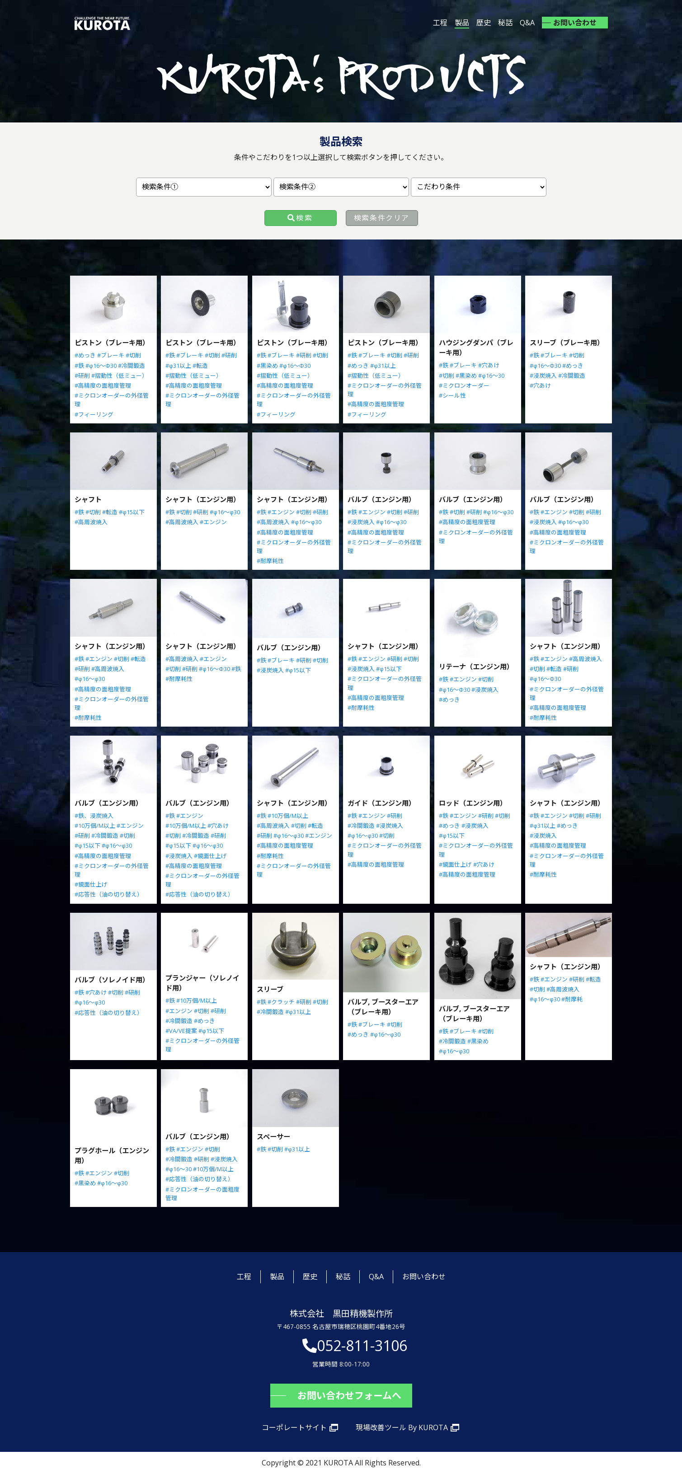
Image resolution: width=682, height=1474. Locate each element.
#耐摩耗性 (270, 561)
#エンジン (213, 522)
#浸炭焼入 (543, 375)
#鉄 (79, 365)
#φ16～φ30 (225, 512)
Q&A (527, 23)
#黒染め (267, 365)
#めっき (85, 355)
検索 (304, 218)
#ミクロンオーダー (464, 385)
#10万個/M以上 (95, 825)
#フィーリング (94, 414)
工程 (440, 23)
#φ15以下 (132, 512)
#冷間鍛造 (131, 365)
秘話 (505, 23)
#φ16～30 (491, 375)
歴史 (483, 23)
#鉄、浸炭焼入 (94, 816)
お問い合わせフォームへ (349, 1395)
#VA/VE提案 (181, 1031)
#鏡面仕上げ (91, 884)
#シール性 (452, 395)
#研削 (82, 375)
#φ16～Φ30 (101, 365)
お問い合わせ (575, 23)
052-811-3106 (362, 1345)
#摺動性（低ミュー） (119, 375)
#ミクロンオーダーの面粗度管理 (202, 1193)
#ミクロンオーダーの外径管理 (112, 399)
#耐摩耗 (572, 999)
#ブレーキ (110, 355)
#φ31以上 (178, 365)
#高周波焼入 (91, 522)
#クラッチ (281, 1002)
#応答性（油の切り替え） (109, 894)
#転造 (200, 365)
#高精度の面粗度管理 (103, 385)
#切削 (133, 355)
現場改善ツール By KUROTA (402, 1427)
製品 (462, 23)
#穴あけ (488, 365)
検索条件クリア (381, 218)
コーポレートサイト (294, 1427)
